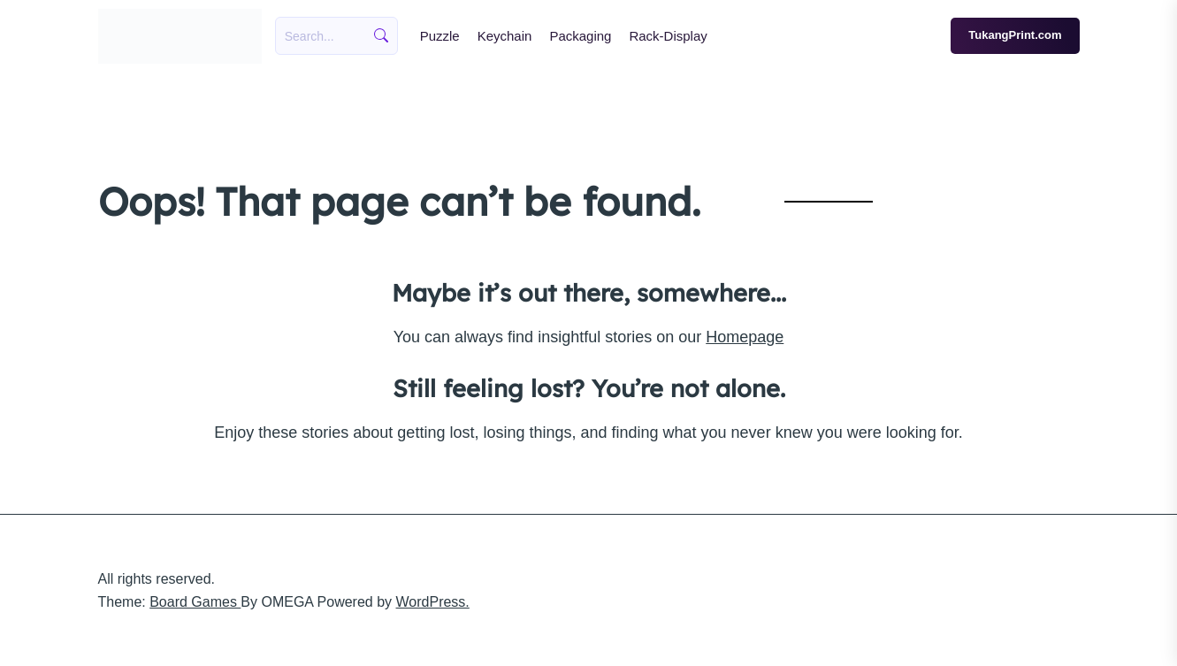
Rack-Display (668, 35)
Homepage (744, 337)
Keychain (505, 35)
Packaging (580, 35)
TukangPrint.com (1014, 35)
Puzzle (440, 35)
